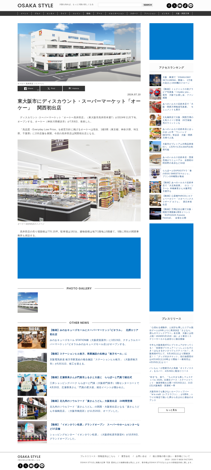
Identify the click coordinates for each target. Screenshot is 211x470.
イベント (24, 13)
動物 (88, 13)
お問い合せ (141, 456)
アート (99, 13)
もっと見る (171, 410)
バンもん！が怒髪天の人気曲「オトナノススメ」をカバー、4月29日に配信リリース (171, 369)
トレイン (76, 13)
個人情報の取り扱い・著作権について (171, 456)
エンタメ (50, 13)
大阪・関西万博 (182, 13)
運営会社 (125, 456)
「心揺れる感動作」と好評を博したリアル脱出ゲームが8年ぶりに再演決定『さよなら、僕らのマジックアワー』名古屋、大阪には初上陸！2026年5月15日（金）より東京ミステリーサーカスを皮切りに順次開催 (171, 333)
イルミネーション (116, 13)
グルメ (37, 13)
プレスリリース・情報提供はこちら (97, 456)
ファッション (150, 13)
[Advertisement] (79, 258)
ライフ (63, 13)
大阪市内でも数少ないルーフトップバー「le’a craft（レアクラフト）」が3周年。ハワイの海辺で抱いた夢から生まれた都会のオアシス (171, 395)
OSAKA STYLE (35, 5)
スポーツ (134, 13)
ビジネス (166, 13)
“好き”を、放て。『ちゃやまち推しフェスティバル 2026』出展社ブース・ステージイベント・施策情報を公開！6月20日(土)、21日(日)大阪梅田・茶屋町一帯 (171, 381)
